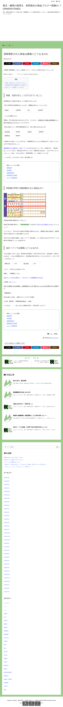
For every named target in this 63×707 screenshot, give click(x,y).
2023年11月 (7, 578)
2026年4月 (6, 477)
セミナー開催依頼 (12, 177)
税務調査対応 (10, 173)
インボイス (7, 603)
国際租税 (6, 631)
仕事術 (5, 613)
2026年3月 (6, 481)
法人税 (5, 655)
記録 (5, 689)
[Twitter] (8, 63)
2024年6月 (6, 553)
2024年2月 (6, 567)
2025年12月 (7, 491)
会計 (5, 617)
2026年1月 (6, 488)
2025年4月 (6, 519)
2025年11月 (7, 495)
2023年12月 (7, 574)
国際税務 (6, 634)
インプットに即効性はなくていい (12, 462)
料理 (5, 644)
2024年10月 (7, 540)
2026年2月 (6, 484)
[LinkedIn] (36, 63)
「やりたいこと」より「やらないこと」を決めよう (17, 466)
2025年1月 (6, 529)
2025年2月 (6, 526)
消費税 (5, 658)
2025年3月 (6, 522)
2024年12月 (7, 533)
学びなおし (7, 637)
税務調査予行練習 (12, 175)
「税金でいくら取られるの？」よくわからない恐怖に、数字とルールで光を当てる (25, 464)
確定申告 (6, 665)
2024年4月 (6, 560)
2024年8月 (6, 546)
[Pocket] (45, 63)
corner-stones (54, 337)
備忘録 (5, 624)
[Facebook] (17, 63)
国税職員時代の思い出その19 (21, 392)
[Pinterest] (27, 63)
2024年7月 (6, 550)
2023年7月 (6, 591)
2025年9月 (6, 501)
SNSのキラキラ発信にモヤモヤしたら (13, 459)
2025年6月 (6, 512)
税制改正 (6, 675)
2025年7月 (6, 508)
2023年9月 (6, 584)
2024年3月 (6, 564)
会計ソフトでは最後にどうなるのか (14, 87)
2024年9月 (6, 543)
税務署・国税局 (8, 679)
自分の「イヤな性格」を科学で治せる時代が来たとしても (30, 427)
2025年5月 (6, 515)
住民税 (5, 620)
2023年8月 (6, 588)
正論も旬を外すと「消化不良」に (23, 404)
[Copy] (54, 63)
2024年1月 (6, 571)
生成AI (5, 662)
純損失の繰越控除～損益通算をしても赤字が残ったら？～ (30, 415)
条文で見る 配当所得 (19, 380)
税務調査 (6, 682)
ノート (12, 45)
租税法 (5, 669)
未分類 (5, 651)
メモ (5, 610)
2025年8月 (6, 505)
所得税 (55, 333)
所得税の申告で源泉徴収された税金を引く (16, 85)
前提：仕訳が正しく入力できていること (15, 83)
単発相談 (9, 170)
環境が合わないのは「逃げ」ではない (13, 457)
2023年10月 (7, 581)
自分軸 (5, 686)
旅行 (5, 648)
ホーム (5, 45)
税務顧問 (9, 168)
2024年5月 (6, 557)
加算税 (5, 627)
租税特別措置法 (8, 672)
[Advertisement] (31, 29)
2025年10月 (7, 498)
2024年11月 (7, 536)
